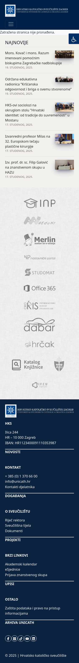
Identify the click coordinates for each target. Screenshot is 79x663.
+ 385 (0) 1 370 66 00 (21, 476)
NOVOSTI (12, 452)
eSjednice (12, 569)
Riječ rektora (15, 520)
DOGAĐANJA (15, 496)
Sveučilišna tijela (18, 525)
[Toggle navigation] (11, 24)
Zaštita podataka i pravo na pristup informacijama (32, 611)
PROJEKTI (12, 540)
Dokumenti (14, 531)
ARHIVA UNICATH (19, 622)
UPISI (9, 584)
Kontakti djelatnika (20, 487)
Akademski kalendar (21, 564)
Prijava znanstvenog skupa (26, 575)
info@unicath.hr (18, 481)
